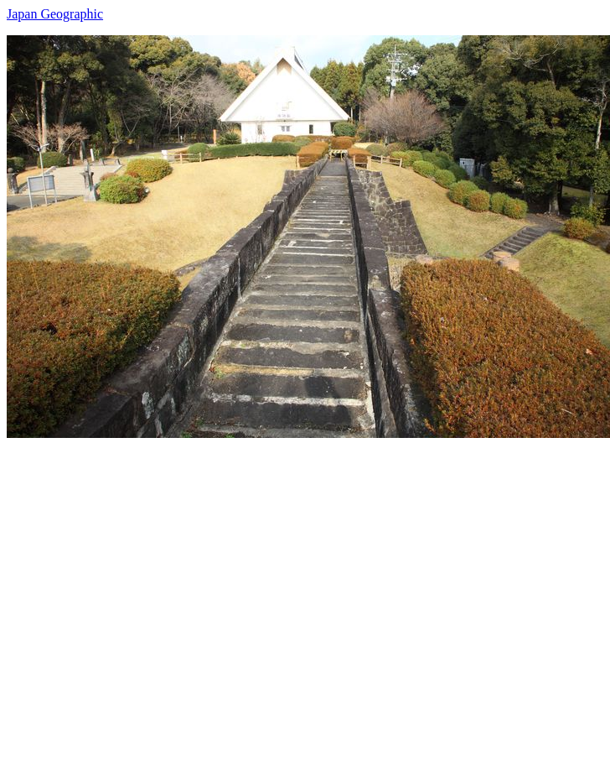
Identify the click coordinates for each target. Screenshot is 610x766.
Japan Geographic (55, 14)
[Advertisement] (157, 595)
